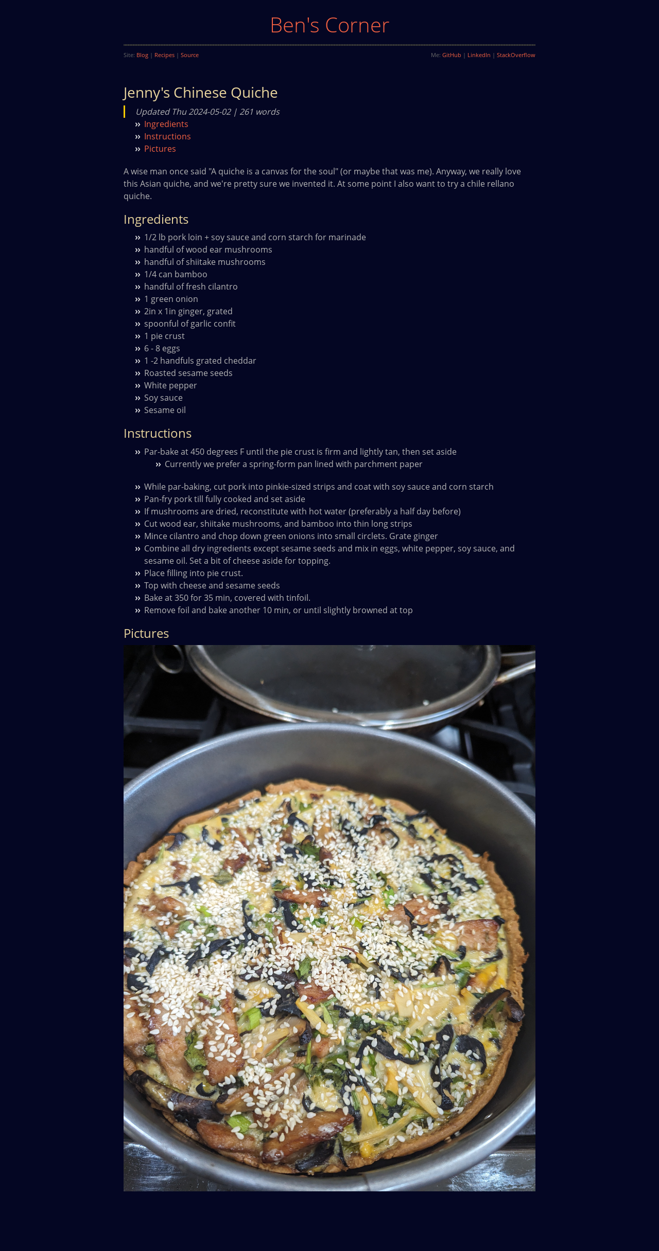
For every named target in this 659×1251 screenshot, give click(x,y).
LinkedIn (479, 55)
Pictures (160, 148)
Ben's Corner (330, 24)
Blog (142, 55)
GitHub (451, 55)
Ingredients (166, 124)
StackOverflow (516, 55)
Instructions (167, 136)
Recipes (164, 55)
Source (190, 55)
